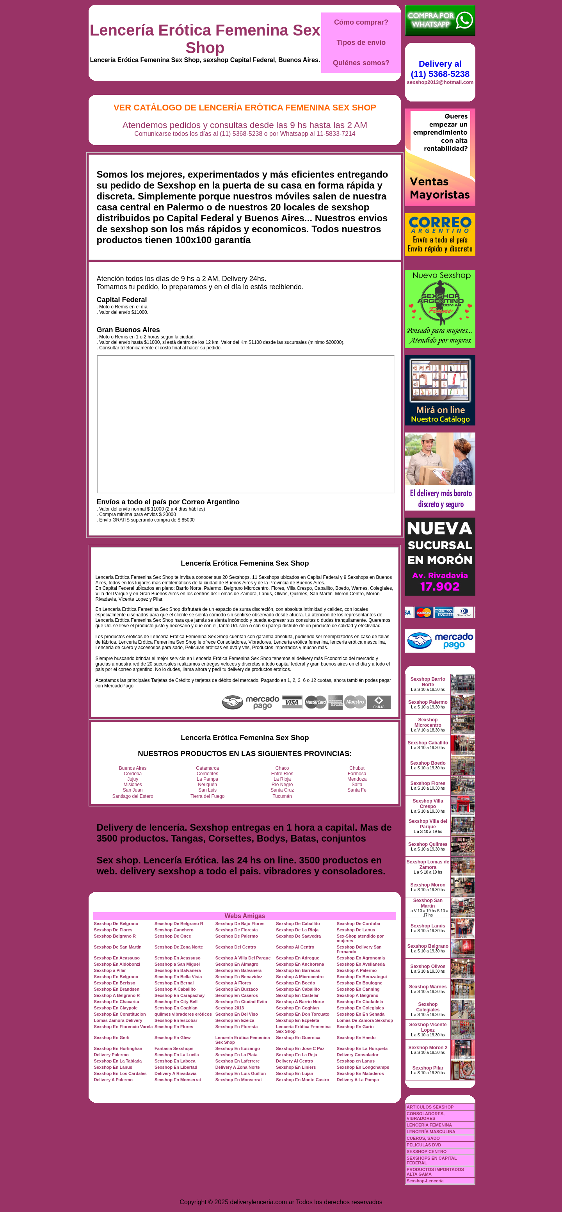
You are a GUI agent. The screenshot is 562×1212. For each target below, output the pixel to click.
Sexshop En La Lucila (177, 1054)
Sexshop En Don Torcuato (302, 1014)
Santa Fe (356, 790)
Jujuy (132, 779)
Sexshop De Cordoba (358, 923)
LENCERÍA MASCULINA (431, 1131)
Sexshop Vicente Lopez (428, 1027)
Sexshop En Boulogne (359, 983)
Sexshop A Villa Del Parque (243, 958)
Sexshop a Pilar (110, 970)
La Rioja (282, 779)
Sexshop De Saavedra (298, 936)
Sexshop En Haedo (356, 1037)
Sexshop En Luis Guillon (240, 1073)
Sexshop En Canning (358, 989)
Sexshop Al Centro (295, 947)
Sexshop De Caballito (298, 923)
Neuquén (207, 784)
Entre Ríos (282, 773)
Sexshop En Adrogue (297, 958)
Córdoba (133, 773)
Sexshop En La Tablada (118, 1061)
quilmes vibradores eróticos (183, 1014)
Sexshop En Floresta (236, 1026)
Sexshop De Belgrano (116, 923)
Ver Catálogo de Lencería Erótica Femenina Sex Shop (245, 107)
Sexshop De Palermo (236, 936)
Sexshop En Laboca (175, 1061)
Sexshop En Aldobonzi (117, 964)
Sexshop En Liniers (296, 1067)
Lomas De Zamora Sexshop (365, 1020)
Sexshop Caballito (427, 743)
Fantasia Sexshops (174, 1048)
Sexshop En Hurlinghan (118, 1048)
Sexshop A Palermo (357, 970)
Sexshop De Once (173, 936)
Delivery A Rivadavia (175, 1073)
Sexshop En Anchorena (300, 964)
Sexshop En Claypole (115, 1008)
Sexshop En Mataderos (360, 1073)
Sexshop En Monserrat (178, 1079)
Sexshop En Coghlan (176, 1008)
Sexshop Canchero (174, 929)
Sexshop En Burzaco (236, 989)
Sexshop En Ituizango (237, 1048)
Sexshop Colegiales (427, 1007)
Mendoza (356, 779)
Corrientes (207, 773)
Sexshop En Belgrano (116, 976)
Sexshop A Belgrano (358, 995)
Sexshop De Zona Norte (179, 947)
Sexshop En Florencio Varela (123, 1026)
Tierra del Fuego (207, 796)
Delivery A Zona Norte (237, 1067)
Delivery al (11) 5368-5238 (440, 69)
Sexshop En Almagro (236, 964)
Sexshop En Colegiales (360, 1008)
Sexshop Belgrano (427, 946)
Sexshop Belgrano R (115, 936)
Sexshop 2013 (229, 1008)
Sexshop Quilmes (428, 844)
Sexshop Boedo (428, 763)
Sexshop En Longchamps (363, 1067)
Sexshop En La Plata (236, 1054)
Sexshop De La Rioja (297, 929)
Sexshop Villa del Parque (428, 824)
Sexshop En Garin (355, 1026)
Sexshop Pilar (428, 1068)
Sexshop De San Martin (117, 947)
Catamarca (207, 768)
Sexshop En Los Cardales (120, 1073)
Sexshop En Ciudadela (360, 1001)
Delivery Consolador (358, 1054)
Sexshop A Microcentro (300, 976)
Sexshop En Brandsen (116, 989)
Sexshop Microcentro (427, 722)
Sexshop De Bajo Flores (240, 923)
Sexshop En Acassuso (117, 958)
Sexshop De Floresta (236, 929)
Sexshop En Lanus (113, 1067)
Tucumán (282, 796)
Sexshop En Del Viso (236, 1014)
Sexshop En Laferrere (237, 1061)
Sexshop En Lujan (294, 1073)
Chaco (282, 768)
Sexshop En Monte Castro (302, 1079)
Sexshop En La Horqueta (362, 1048)
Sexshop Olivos (427, 966)
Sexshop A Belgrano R (117, 995)
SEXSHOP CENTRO (427, 1151)
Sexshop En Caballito (298, 989)
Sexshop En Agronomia (361, 958)
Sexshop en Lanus (356, 1061)
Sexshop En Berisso (114, 983)
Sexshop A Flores (233, 983)
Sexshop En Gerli (111, 1037)
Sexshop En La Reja (296, 1054)
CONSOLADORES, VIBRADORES (426, 1116)
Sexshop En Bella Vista (178, 976)
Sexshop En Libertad (176, 1067)
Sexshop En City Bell (176, 1001)
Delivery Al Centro (294, 1061)
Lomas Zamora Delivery (118, 1020)
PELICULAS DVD (424, 1145)
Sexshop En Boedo (295, 983)
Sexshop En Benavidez (238, 976)
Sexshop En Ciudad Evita (241, 1001)
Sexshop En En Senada (360, 1014)
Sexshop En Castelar (297, 995)
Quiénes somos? (361, 63)
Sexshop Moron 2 (427, 1047)
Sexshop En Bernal (174, 983)
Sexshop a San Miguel (177, 964)
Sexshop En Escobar (176, 1020)
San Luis (207, 790)
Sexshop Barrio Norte (428, 681)
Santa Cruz (282, 790)
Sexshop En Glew (172, 1037)
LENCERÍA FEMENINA (429, 1125)
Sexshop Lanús (428, 926)
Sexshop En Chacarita (116, 1001)
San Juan (133, 790)
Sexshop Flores (428, 783)
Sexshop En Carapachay (180, 995)
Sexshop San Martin (428, 903)
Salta (357, 784)
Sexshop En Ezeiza (234, 1020)
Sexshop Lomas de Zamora (428, 864)
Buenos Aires (133, 768)
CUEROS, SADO (423, 1138)
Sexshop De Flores (113, 929)
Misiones (133, 784)
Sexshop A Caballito (175, 989)
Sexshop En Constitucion (120, 1014)
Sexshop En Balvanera (178, 970)
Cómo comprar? (361, 22)
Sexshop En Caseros (236, 995)
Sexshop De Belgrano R (179, 923)
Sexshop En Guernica (298, 1037)
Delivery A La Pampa (358, 1079)
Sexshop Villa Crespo (428, 803)
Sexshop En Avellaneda (361, 964)
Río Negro (282, 784)
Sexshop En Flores (174, 1026)
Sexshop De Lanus (356, 929)
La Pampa (207, 779)
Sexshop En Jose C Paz (300, 1048)
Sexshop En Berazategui (362, 976)
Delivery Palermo (111, 1054)
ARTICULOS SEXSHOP (430, 1107)
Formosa (357, 773)
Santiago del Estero (132, 796)
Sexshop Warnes (427, 987)
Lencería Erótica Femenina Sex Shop (205, 38)
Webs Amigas (244, 916)
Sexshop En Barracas (298, 970)
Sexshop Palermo (428, 702)
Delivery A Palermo (113, 1079)
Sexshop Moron (427, 885)
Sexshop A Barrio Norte (300, 1001)
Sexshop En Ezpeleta (297, 1020)
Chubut (357, 768)
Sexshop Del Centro (235, 947)
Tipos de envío (361, 42)
